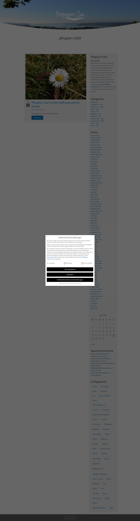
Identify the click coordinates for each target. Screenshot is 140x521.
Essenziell (50, 263)
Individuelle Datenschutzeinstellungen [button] (70, 280)
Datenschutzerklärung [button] (71, 283)
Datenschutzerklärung (53, 257)
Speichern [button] (70, 275)
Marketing (68, 263)
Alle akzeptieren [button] (70, 269)
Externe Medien (86, 263)
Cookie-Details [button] (62, 283)
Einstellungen (84, 257)
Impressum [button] (78, 283)
